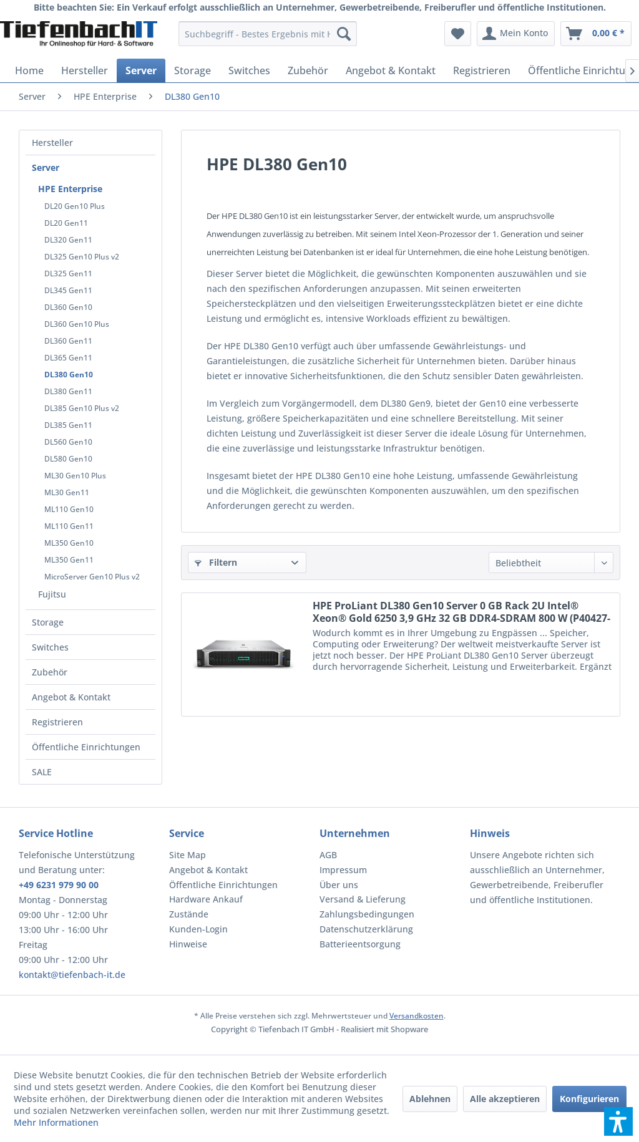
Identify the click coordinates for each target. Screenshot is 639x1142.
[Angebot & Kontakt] (390, 70)
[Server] (141, 70)
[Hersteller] (84, 70)
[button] (618, 1121)
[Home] (29, 70)
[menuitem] (268, 33)
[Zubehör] (308, 70)
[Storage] (192, 70)
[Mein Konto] (516, 33)
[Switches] (249, 70)
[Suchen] (344, 33)
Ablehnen (430, 1099)
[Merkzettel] (457, 33)
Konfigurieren (589, 1099)
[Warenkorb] (596, 33)
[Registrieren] (481, 70)
